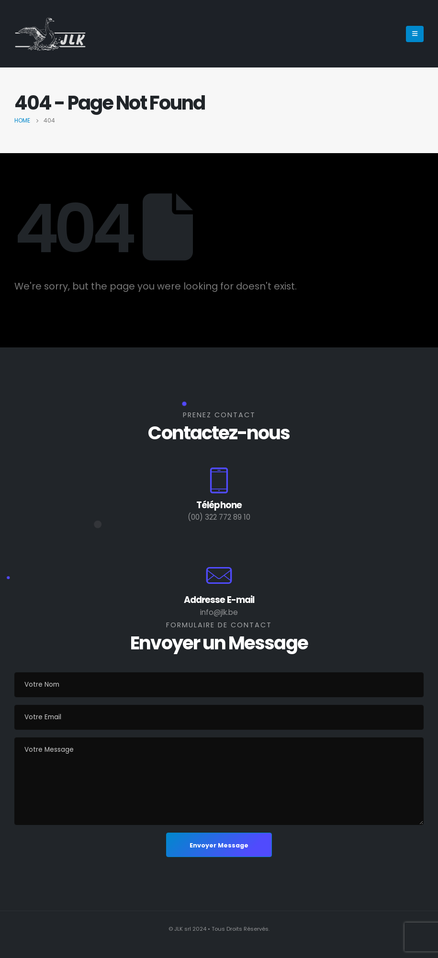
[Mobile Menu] (415, 34)
